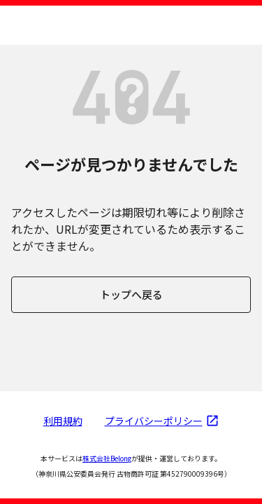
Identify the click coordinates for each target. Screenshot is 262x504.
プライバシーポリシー (162, 421)
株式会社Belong (106, 458)
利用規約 (62, 421)
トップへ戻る (131, 294)
